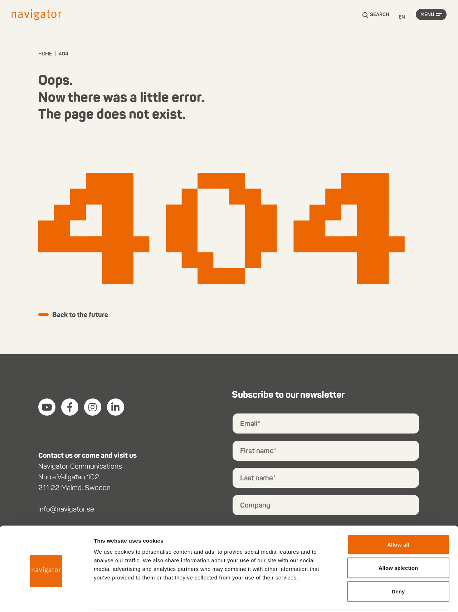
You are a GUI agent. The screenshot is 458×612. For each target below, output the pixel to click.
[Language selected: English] (402, 17)
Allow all (398, 518)
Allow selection (398, 542)
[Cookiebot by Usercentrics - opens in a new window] (46, 598)
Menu (427, 17)
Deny (398, 565)
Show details (375, 598)
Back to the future (83, 315)
